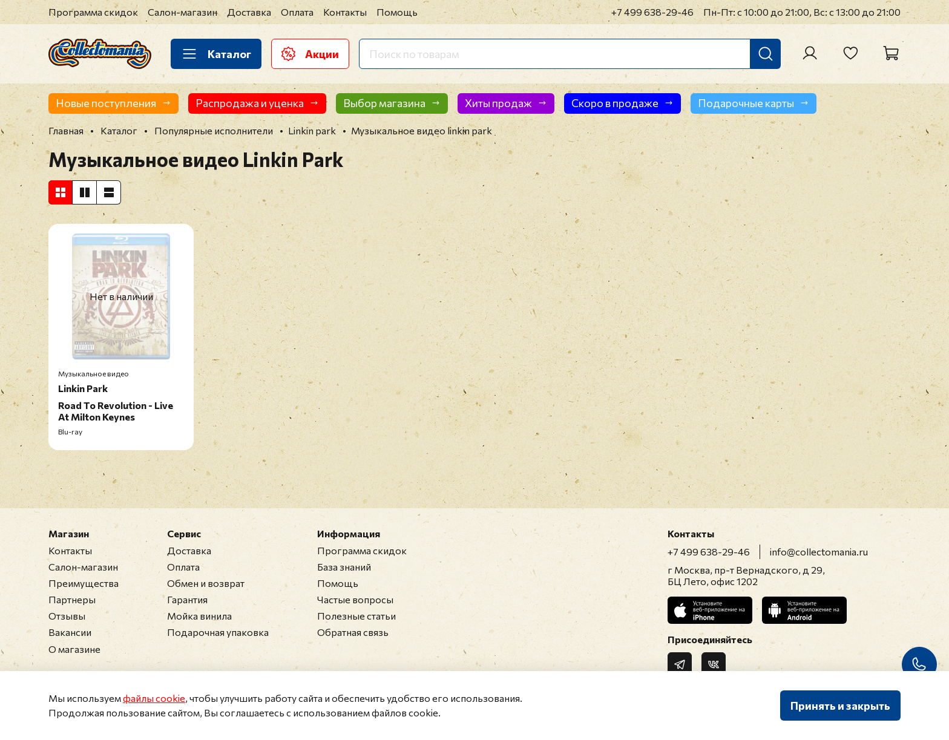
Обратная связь (353, 632)
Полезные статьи (356, 615)
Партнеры (72, 599)
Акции (310, 54)
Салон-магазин (182, 12)
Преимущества (83, 583)
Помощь (397, 12)
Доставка (249, 12)
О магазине (74, 649)
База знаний (344, 566)
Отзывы (66, 615)
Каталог (216, 53)
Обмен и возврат (206, 583)
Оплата (297, 12)
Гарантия (187, 599)
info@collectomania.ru (819, 551)
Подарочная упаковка (218, 632)
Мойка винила (199, 615)
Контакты (345, 12)
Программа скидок (93, 12)
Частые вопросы (355, 599)
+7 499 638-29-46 (652, 12)
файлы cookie (154, 698)
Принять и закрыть (840, 705)
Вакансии (69, 632)
